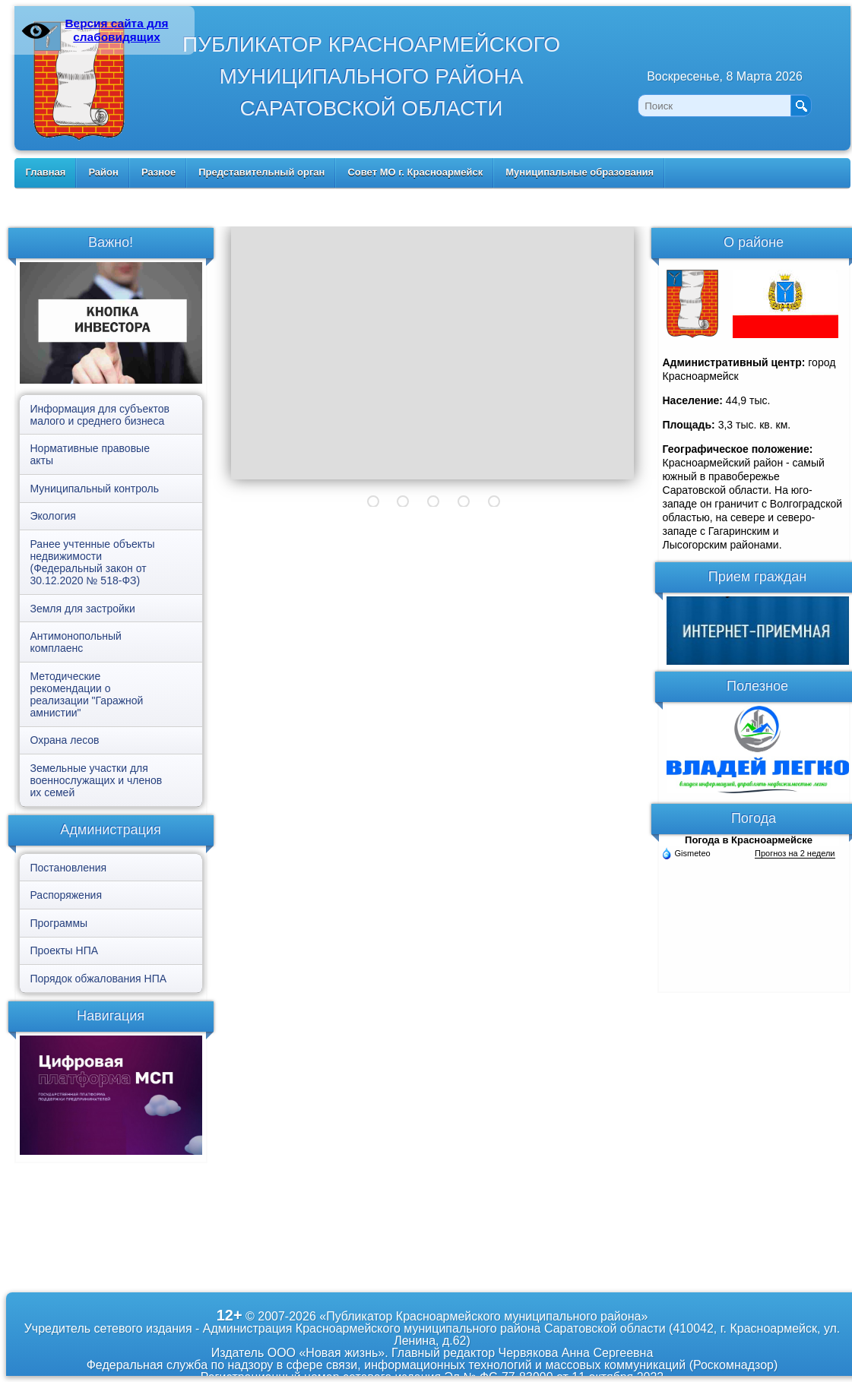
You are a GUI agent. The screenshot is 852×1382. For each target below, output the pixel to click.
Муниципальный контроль (94, 488)
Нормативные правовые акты (90, 454)
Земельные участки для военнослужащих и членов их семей (96, 780)
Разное (158, 172)
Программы (59, 923)
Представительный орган (261, 172)
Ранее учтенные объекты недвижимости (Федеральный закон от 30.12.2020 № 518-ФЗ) (92, 562)
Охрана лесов (65, 740)
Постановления (68, 868)
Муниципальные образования (579, 172)
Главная (46, 172)
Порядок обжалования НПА (98, 978)
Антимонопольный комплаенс (76, 642)
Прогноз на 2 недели (795, 853)
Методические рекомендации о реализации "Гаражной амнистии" (87, 694)
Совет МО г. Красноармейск (415, 172)
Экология (53, 516)
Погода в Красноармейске (748, 840)
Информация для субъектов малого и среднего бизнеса (99, 415)
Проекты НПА (64, 950)
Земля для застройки (82, 608)
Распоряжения (66, 895)
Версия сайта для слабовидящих (116, 30)
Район (103, 172)
